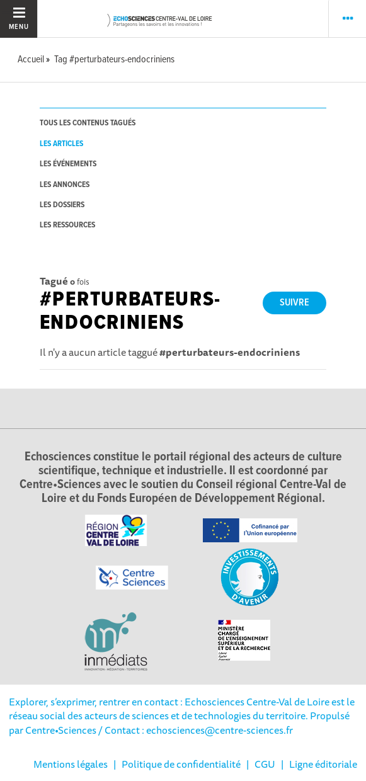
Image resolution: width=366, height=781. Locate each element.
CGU (264, 764)
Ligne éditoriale (323, 764)
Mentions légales (70, 764)
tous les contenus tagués (87, 123)
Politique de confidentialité (181, 764)
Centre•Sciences (60, 730)
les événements (68, 164)
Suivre (294, 302)
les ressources (67, 225)
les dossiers (62, 205)
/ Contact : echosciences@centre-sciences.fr (194, 730)
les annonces (64, 185)
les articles (61, 144)
